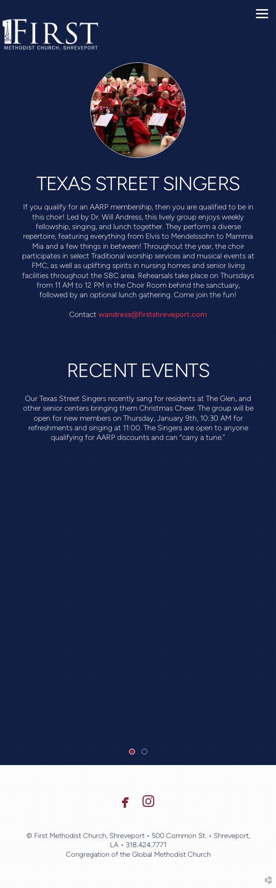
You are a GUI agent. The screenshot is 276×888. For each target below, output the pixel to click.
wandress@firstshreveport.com (152, 314)
